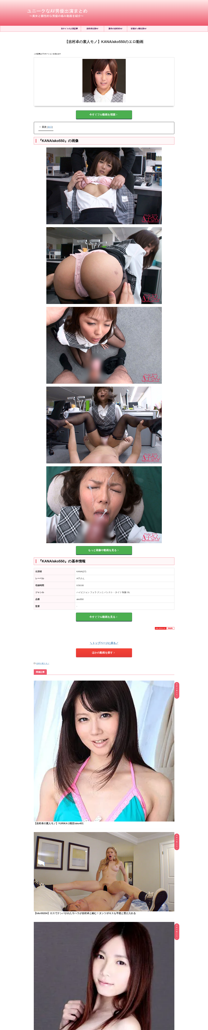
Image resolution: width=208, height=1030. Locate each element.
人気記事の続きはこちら (104, 969)
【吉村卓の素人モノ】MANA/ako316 (98, 760)
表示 (50, 125)
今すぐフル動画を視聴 (103, 114)
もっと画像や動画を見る (103, 548)
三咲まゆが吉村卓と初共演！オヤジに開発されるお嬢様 (112, 911)
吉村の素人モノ (42, 657)
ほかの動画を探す (103, 647)
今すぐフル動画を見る (103, 613)
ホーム (79, 1004)
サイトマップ (91, 1004)
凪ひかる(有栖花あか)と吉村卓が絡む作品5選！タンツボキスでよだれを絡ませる (112, 897)
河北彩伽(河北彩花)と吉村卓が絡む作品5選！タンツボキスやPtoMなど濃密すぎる (112, 939)
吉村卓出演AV (92, 28)
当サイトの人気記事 (69, 28)
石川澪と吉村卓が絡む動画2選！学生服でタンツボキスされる (112, 925)
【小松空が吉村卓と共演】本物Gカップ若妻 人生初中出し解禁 (112, 955)
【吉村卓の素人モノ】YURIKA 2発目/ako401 (102, 681)
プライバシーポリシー (108, 1004)
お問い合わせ (126, 1004)
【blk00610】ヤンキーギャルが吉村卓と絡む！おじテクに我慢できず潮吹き (118, 810)
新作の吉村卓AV (115, 28)
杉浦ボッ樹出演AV (138, 28)
